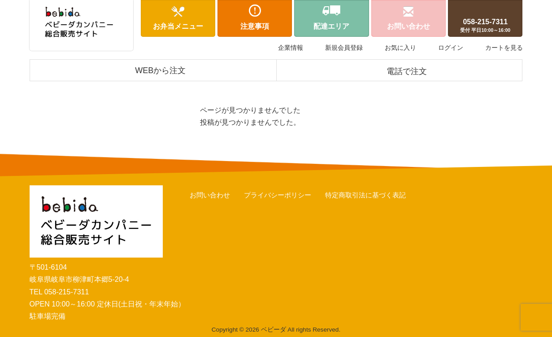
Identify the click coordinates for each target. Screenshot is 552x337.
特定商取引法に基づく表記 (365, 195)
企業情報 (290, 47)
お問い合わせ (210, 195)
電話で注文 (407, 71)
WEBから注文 (160, 70)
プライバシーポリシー (277, 195)
